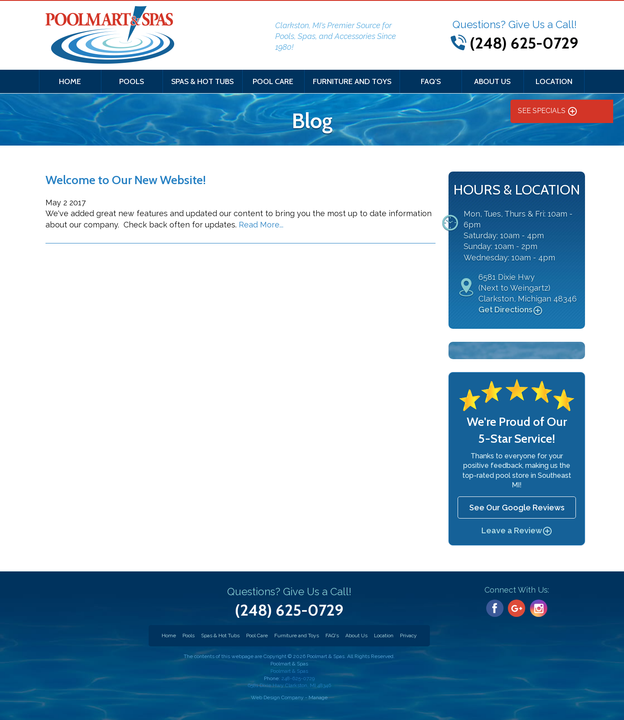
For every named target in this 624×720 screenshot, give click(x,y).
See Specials (548, 111)
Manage (318, 697)
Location (554, 81)
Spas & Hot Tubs (202, 81)
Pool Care (273, 81)
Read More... (261, 224)
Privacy (408, 635)
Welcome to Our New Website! (126, 179)
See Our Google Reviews (517, 507)
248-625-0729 (289, 682)
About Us (492, 81)
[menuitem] (70, 81)
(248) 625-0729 (524, 42)
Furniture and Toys (352, 81)
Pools (131, 81)
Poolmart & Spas (289, 671)
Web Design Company (277, 697)
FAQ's (431, 81)
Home (70, 81)
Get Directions (510, 310)
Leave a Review (516, 530)
